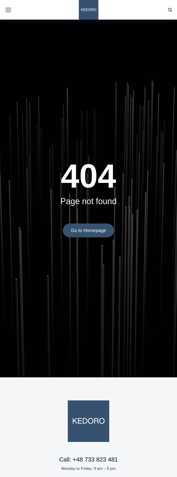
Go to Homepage (88, 230)
